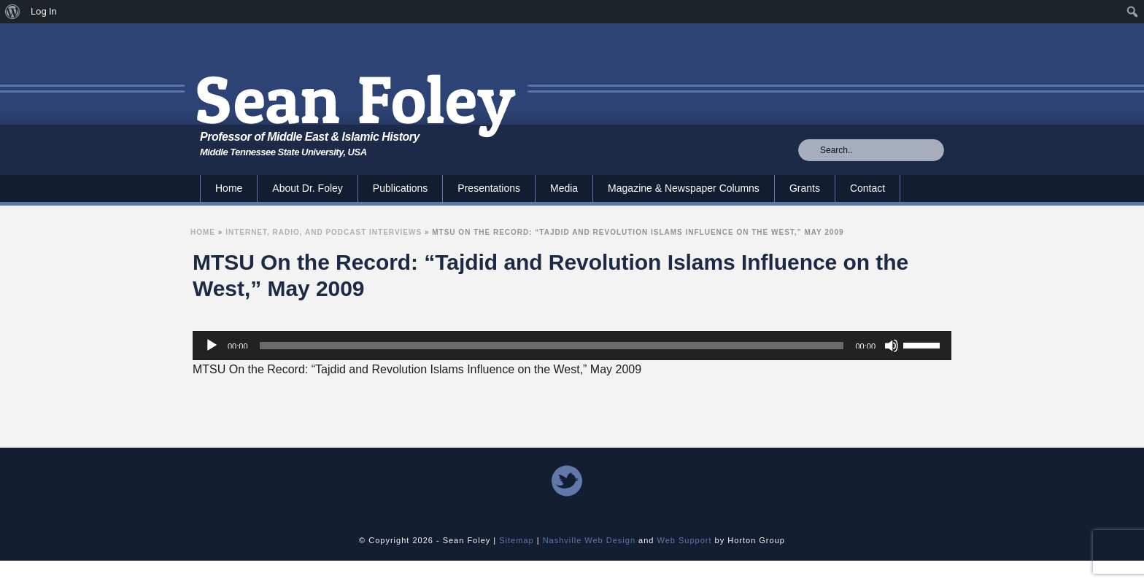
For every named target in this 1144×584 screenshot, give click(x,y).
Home (228, 188)
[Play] (211, 345)
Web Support (684, 540)
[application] (572, 345)
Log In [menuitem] (44, 11)
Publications (400, 188)
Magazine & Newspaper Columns (684, 188)
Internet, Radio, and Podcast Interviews (323, 232)
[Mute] (891, 345)
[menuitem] (13, 11)
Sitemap (516, 540)
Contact (867, 188)
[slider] (552, 345)
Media (564, 188)
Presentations (488, 188)
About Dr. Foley (307, 188)
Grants (804, 188)
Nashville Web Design (589, 540)
